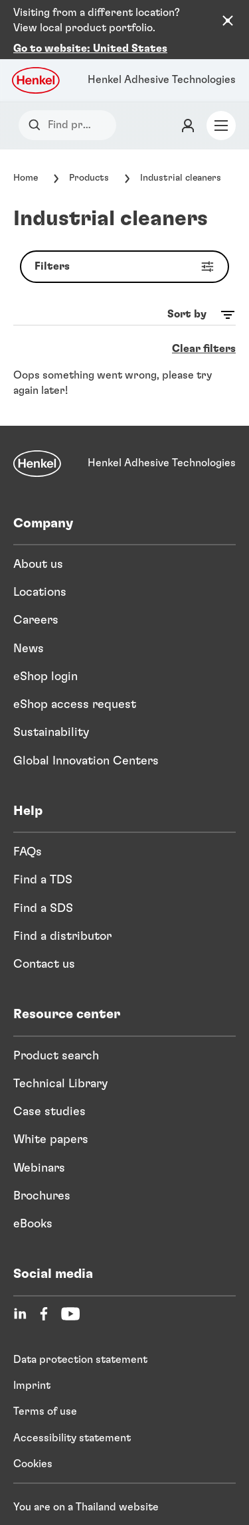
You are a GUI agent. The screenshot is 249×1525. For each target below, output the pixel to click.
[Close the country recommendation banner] (228, 21)
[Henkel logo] (36, 57)
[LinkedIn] (20, 1290)
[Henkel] (37, 440)
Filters (127, 243)
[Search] (37, 102)
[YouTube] (70, 1290)
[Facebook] (43, 1290)
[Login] (188, 102)
